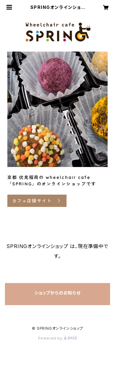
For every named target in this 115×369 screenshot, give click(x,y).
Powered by (57, 338)
